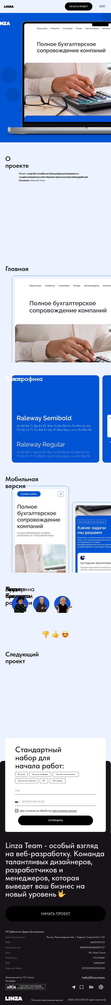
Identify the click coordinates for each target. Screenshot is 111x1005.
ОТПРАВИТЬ (55, 820)
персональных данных (64, 810)
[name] (55, 790)
